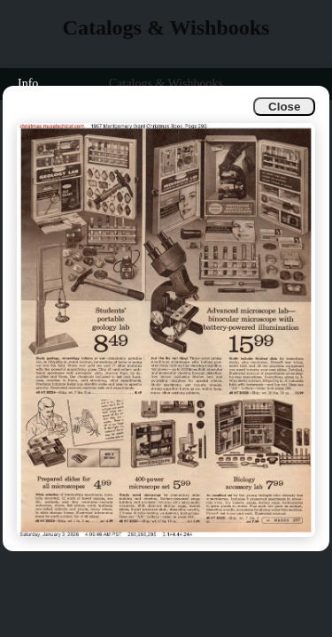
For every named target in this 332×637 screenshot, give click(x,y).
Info (28, 83)
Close (284, 106)
